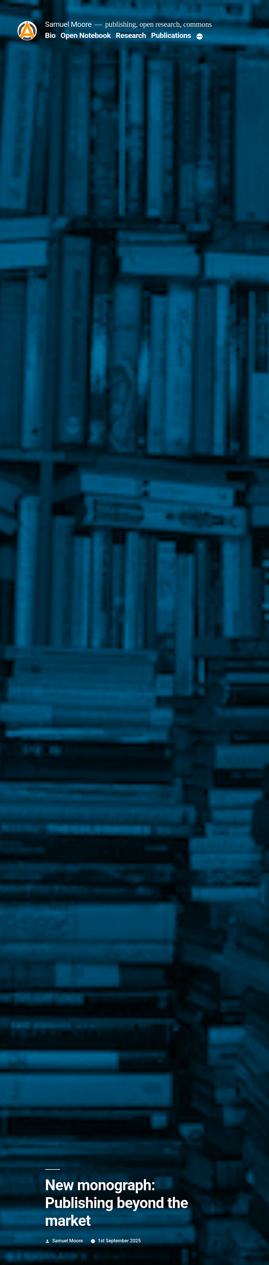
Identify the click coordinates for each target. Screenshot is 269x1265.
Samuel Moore (68, 24)
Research (131, 35)
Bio (50, 35)
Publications (171, 35)
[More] (199, 36)
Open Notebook (86, 35)
